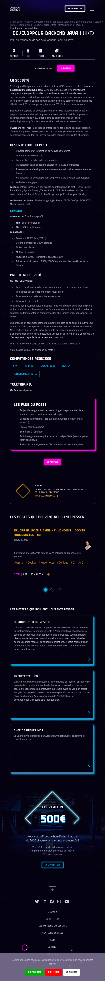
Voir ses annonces (46, 496)
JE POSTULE (66, 68)
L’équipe (53, 911)
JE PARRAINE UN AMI (43, 68)
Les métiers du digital (52, 926)
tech (78, 25)
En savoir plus (52, 865)
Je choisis (71, 972)
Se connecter (75, 8)
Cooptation (53, 919)
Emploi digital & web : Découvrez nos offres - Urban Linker (41, 25)
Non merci (53, 972)
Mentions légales (53, 933)
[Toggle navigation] (92, 9)
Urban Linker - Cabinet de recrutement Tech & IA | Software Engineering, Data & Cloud (55, 21)
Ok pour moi (34, 972)
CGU (52, 940)
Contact (53, 947)
